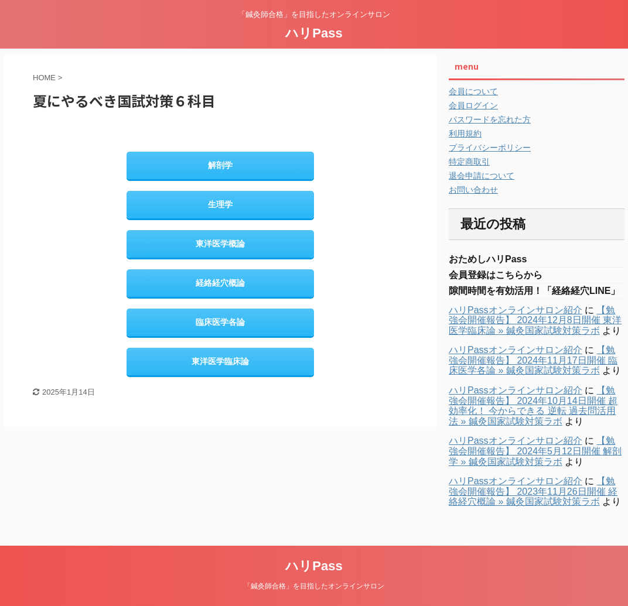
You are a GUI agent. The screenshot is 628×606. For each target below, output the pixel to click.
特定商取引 (469, 161)
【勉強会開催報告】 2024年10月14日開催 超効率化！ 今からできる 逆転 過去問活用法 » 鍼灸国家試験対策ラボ (533, 405)
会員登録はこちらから (495, 275)
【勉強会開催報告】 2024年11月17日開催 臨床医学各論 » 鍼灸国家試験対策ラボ (533, 360)
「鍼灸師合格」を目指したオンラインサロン (314, 586)
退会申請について (481, 175)
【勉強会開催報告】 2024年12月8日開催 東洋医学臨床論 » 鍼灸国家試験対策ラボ (535, 320)
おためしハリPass (488, 259)
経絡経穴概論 (220, 282)
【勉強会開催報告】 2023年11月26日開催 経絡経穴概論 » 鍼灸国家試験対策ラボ (533, 491)
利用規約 (465, 133)
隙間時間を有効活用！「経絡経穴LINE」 (534, 291)
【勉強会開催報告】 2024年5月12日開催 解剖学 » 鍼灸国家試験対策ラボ (535, 451)
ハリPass (313, 33)
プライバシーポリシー (490, 147)
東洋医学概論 (220, 243)
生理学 (220, 204)
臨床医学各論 (220, 322)
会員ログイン (473, 105)
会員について (473, 91)
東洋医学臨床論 (220, 361)
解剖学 (220, 165)
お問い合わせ (473, 189)
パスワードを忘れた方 (490, 119)
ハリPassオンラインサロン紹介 (515, 310)
